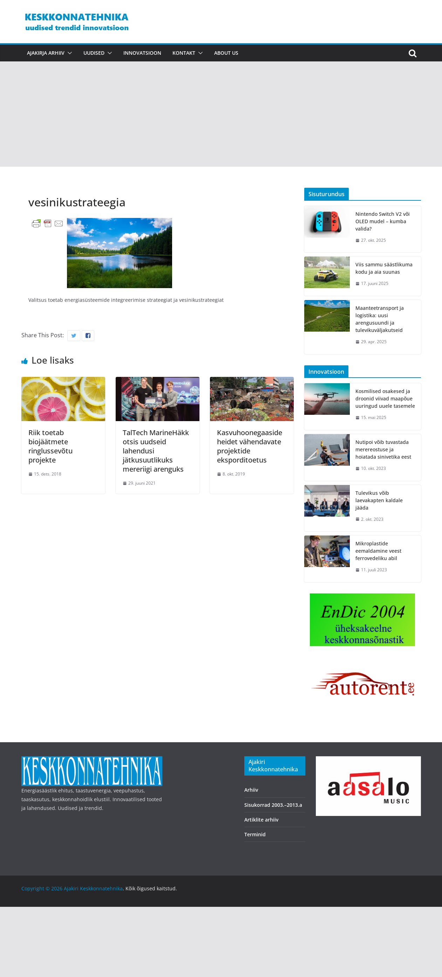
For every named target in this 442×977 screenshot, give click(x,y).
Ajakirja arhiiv (45, 52)
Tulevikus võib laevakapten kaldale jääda (379, 500)
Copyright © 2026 (42, 888)
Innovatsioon (142, 52)
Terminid (255, 834)
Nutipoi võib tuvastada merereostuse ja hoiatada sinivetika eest (383, 449)
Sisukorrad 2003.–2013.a (273, 805)
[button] (68, 53)
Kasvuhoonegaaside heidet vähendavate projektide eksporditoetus (249, 446)
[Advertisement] (221, 114)
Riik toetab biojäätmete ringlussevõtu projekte (50, 446)
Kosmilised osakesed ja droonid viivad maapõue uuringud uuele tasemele (385, 398)
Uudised (93, 52)
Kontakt (183, 52)
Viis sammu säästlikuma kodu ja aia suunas (384, 268)
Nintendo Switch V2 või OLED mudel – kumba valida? (382, 221)
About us (226, 52)
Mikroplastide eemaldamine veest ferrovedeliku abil (378, 550)
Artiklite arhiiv (261, 819)
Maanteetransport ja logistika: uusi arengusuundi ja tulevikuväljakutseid (379, 319)
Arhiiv (251, 789)
